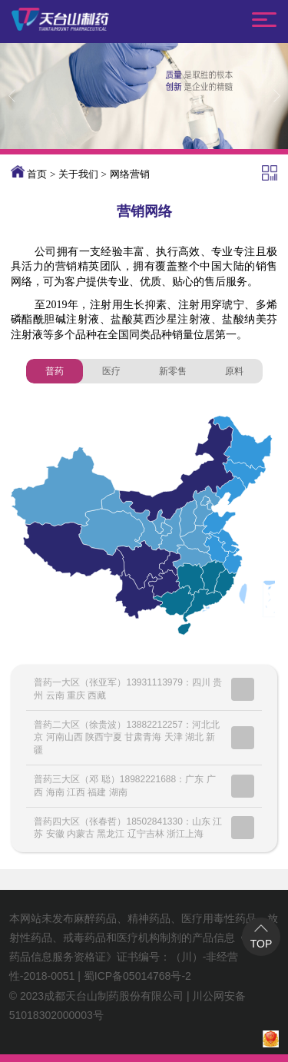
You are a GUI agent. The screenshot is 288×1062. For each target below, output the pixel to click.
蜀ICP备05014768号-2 (137, 976)
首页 (37, 174)
